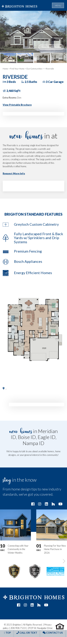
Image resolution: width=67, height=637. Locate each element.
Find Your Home (17, 68)
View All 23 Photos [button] (51, 47)
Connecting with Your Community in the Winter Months (18, 549)
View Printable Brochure (17, 104)
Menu (58, 5)
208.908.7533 (18, 628)
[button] (33, 330)
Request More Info (14, 173)
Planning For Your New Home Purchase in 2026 (55, 549)
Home (5, 68)
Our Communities (34, 68)
